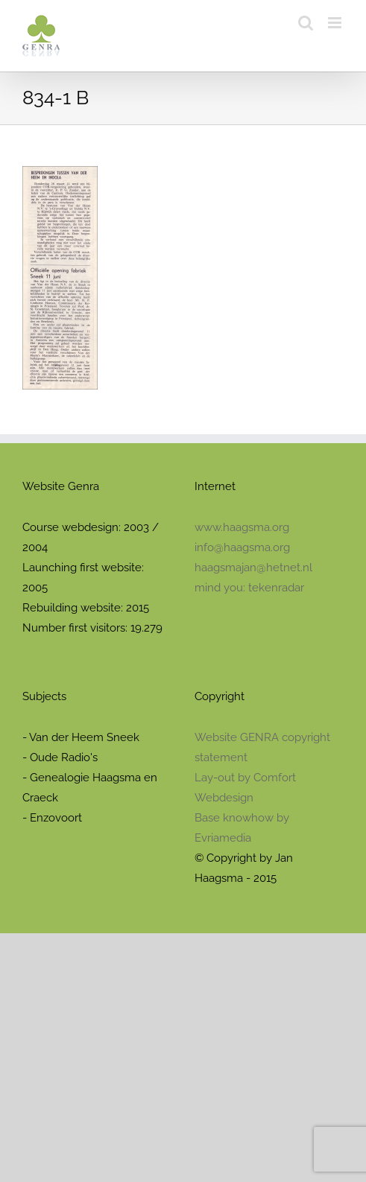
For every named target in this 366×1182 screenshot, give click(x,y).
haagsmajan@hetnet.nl (253, 567)
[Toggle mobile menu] (336, 23)
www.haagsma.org (242, 527)
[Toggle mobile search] (305, 23)
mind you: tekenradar (249, 587)
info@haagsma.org (242, 547)
